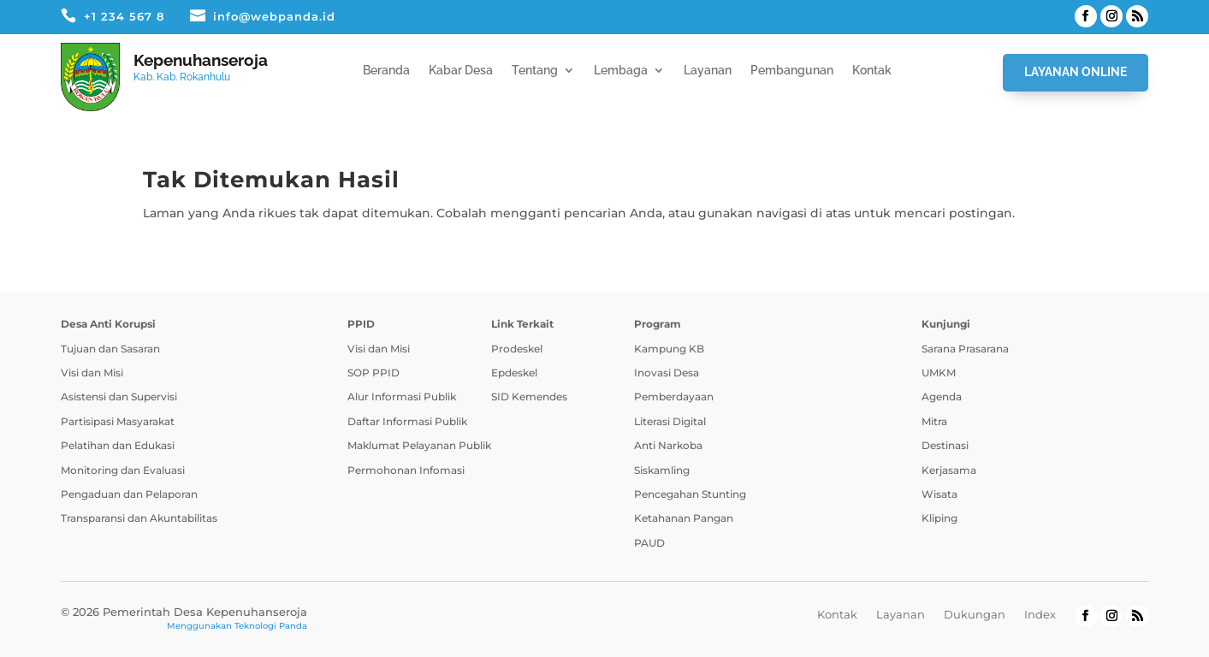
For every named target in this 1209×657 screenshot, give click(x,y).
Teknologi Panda (270, 625)
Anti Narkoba (668, 445)
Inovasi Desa (666, 372)
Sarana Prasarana (965, 348)
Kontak (872, 70)
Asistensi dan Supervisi (119, 396)
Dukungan (974, 614)
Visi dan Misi (92, 372)
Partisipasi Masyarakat (118, 421)
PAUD (649, 542)
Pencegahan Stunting (690, 494)
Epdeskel (514, 372)
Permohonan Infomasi (406, 470)
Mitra (934, 421)
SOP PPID (373, 372)
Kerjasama (949, 470)
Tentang (535, 70)
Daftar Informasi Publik (407, 421)
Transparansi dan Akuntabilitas (139, 518)
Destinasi (945, 445)
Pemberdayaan (674, 396)
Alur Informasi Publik (401, 396)
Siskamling (662, 470)
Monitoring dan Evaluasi (123, 470)
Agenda (942, 396)
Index (1040, 614)
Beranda (386, 70)
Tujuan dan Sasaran (110, 348)
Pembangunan (791, 70)
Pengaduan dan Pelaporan (129, 494)
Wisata (939, 494)
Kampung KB (669, 348)
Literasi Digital (670, 421)
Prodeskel (516, 348)
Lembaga (621, 70)
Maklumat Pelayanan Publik (419, 445)
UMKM (939, 372)
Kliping (939, 518)
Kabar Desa (461, 70)
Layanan (708, 70)
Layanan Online (1075, 72)
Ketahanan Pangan (683, 518)
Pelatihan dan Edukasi (118, 445)
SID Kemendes (529, 396)
